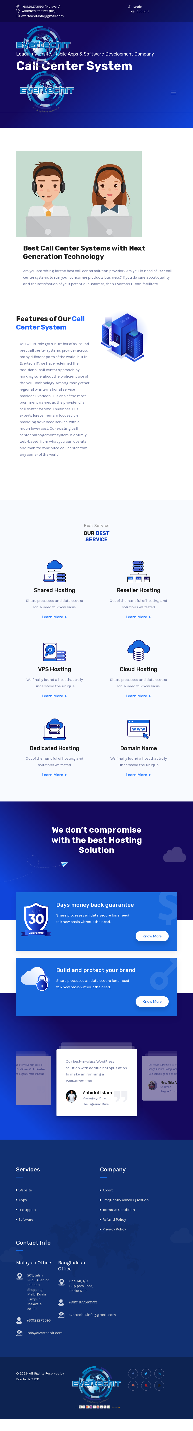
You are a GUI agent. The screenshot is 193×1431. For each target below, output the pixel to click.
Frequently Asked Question (125, 1199)
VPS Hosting (54, 672)
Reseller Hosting (139, 591)
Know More (152, 936)
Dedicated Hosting (54, 755)
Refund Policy (114, 1219)
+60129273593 (30, 6)
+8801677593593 (32, 11)
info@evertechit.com (45, 1334)
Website (25, 1190)
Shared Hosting (54, 590)
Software (25, 1219)
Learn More (54, 617)
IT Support (27, 1209)
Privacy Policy (114, 1229)
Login (135, 6)
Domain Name (138, 756)
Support (140, 11)
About (107, 1190)
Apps (22, 1199)
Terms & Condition (118, 1209)
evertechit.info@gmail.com (40, 16)
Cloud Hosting (138, 674)
